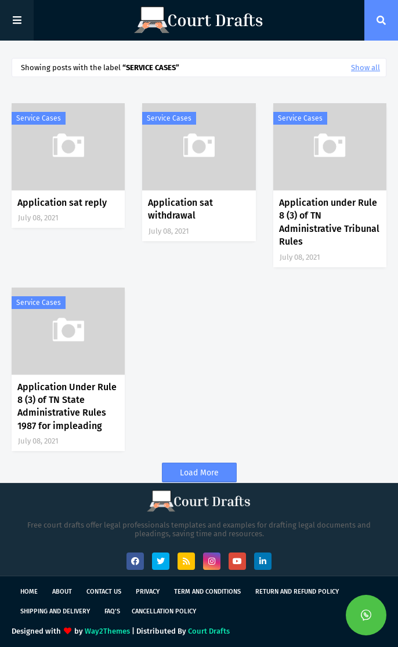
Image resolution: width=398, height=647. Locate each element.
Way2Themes (107, 631)
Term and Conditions (207, 591)
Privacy (148, 591)
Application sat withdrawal (180, 209)
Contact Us (103, 591)
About (62, 591)
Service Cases (38, 118)
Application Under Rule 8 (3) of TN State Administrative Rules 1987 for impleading (67, 406)
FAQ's (112, 611)
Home (29, 591)
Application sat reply (62, 202)
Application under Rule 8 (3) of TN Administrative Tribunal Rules (329, 222)
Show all (365, 67)
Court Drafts (209, 631)
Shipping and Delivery (55, 611)
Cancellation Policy (164, 611)
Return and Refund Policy (297, 591)
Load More (199, 473)
